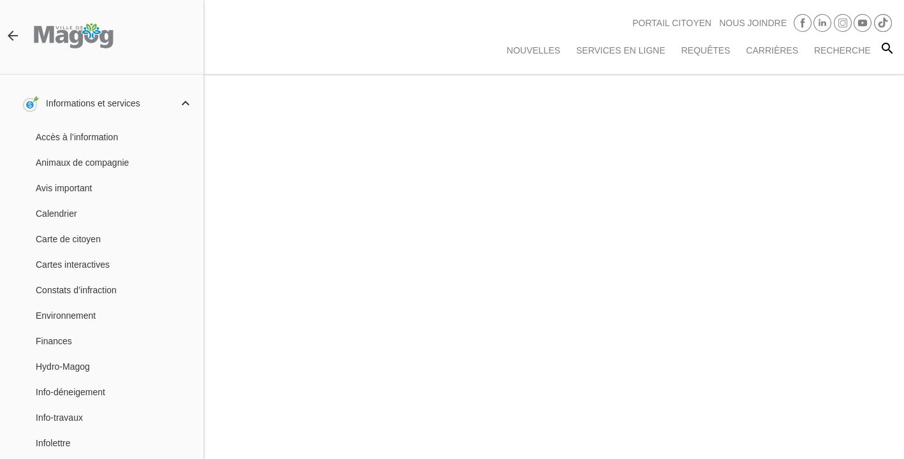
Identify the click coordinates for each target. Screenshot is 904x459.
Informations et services (93, 103)
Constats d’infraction (76, 290)
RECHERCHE (842, 50)
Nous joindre (753, 23)
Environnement (66, 315)
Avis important (64, 188)
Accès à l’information (77, 137)
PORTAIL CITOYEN (671, 23)
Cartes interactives (73, 264)
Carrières (772, 50)
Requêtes (705, 50)
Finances (54, 341)
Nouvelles (533, 50)
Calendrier (56, 213)
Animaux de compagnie (82, 162)
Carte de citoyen (68, 239)
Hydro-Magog (63, 366)
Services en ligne (621, 50)
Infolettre (53, 443)
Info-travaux (59, 417)
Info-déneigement (70, 392)
